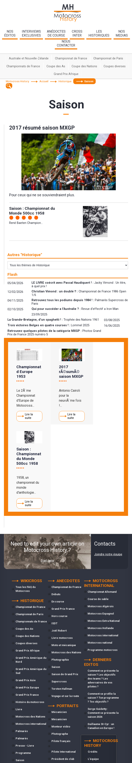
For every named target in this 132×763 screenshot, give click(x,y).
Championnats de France (23, 66)
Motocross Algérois (101, 521)
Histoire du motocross (30, 617)
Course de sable (98, 514)
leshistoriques (98, 33)
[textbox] (9, 85)
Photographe (59, 649)
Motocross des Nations (30, 632)
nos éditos (10, 33)
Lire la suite (29, 414)
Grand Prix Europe (27, 603)
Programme (23, 668)
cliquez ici (101, 757)
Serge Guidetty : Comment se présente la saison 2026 (103, 628)
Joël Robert (59, 546)
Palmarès (22, 646)
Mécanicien (59, 627)
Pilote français (60, 656)
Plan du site (95, 696)
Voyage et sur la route (65, 611)
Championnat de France (71, 58)
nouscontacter (66, 43)
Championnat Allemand (102, 507)
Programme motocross (102, 565)
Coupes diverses (115, 66)
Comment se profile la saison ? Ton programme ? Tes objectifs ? (103, 613)
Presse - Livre (25, 661)
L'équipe (93, 674)
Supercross (23, 682)
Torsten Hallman (61, 604)
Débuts (55, 509)
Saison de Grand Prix (64, 589)
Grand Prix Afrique (66, 74)
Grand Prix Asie (26, 595)
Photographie (60, 575)
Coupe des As (55, 66)
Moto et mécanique (63, 560)
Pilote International (63, 667)
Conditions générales (101, 689)
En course (57, 517)
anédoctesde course (56, 33)
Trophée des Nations (29, 690)
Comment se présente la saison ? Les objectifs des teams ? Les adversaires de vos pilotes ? (103, 594)
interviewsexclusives (31, 33)
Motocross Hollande (101, 543)
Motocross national (100, 558)
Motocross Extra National (104, 536)
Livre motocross (62, 553)
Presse (56, 689)
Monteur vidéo (60, 642)
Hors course (59, 531)
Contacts (93, 681)
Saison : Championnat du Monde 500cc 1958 (32, 211)
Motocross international (31, 639)
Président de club (62, 674)
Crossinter (77, 33)
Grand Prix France (27, 610)
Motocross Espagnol (101, 529)
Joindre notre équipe (108, 470)
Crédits (92, 667)
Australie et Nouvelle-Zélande (29, 58)
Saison (20, 675)
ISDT (54, 538)
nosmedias (122, 33)
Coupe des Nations (84, 66)
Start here (47, 476)
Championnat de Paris (108, 58)
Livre (19, 624)
